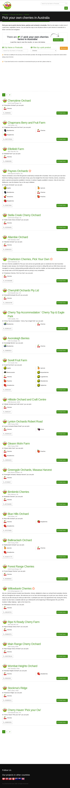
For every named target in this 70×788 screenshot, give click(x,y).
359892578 (7, 634)
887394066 (7, 504)
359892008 (7, 161)
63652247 (7, 412)
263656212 (7, 700)
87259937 (7, 482)
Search (64, 48)
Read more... (62, 113)
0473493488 (7, 280)
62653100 (7, 389)
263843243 (7, 249)
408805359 (7, 722)
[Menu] (66, 8)
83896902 (7, 113)
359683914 (7, 350)
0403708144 (7, 656)
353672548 (7, 205)
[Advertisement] (35, 76)
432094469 (7, 227)
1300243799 (7, 302)
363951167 (7, 328)
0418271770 (7, 556)
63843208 (7, 678)
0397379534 (7, 139)
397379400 (7, 530)
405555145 (7, 434)
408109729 (7, 612)
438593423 (7, 460)
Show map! (58, 40)
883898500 (7, 579)
